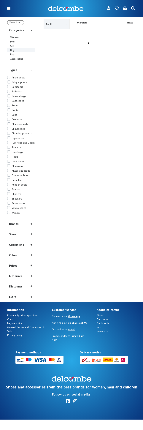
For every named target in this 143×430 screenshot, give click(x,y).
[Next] (88, 43)
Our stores (102, 329)
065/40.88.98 (79, 333)
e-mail (71, 340)
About (100, 326)
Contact (11, 329)
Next (130, 22)
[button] (21, 30)
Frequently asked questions (22, 326)
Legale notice (14, 333)
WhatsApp (74, 326)
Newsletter (103, 341)
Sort (56, 24)
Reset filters (15, 22)
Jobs (99, 337)
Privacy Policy (14, 345)
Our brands (103, 333)
